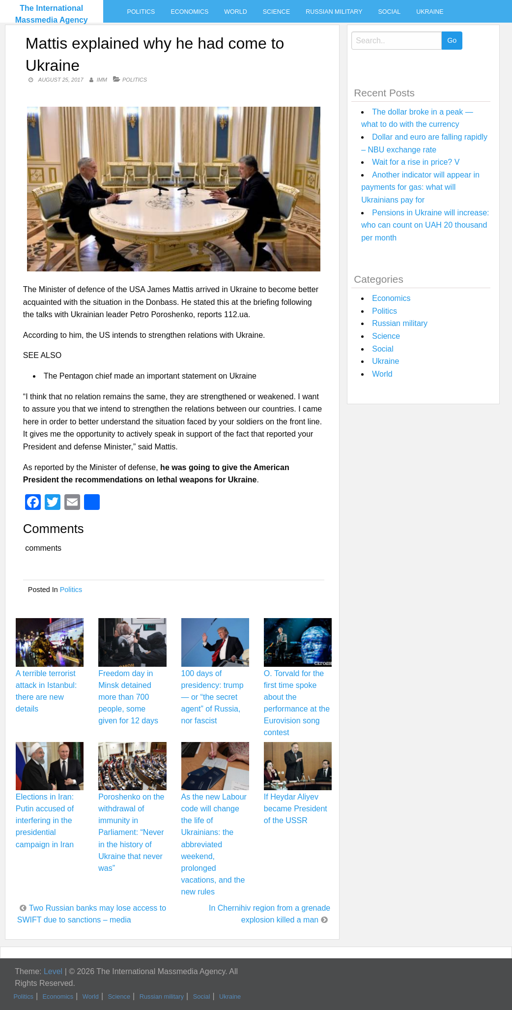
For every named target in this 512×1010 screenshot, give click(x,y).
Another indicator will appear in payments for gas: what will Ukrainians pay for (420, 187)
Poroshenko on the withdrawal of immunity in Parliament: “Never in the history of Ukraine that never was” (131, 832)
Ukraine (429, 11)
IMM (102, 80)
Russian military (334, 11)
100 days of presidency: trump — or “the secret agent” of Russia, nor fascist (212, 697)
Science (276, 11)
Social (389, 11)
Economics (189, 11)
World (235, 11)
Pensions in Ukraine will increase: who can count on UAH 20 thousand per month (425, 225)
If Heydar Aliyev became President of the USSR (295, 809)
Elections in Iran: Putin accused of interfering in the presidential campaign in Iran (45, 821)
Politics (141, 11)
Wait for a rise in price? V (415, 162)
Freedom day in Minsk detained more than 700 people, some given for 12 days (128, 697)
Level (53, 971)
